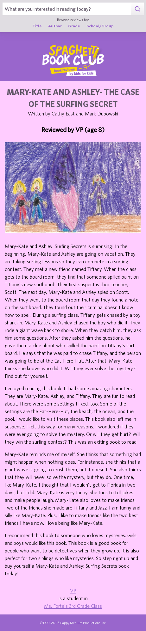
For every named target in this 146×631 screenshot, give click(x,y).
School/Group (99, 26)
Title (37, 26)
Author (55, 26)
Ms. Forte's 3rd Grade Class (73, 606)
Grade (74, 26)
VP (73, 590)
